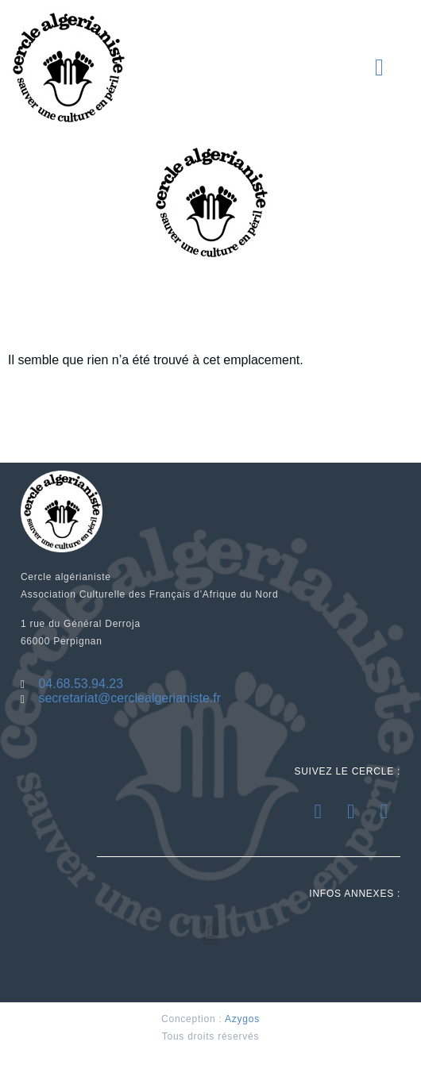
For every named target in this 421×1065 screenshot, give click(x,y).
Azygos (242, 1019)
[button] (379, 67)
